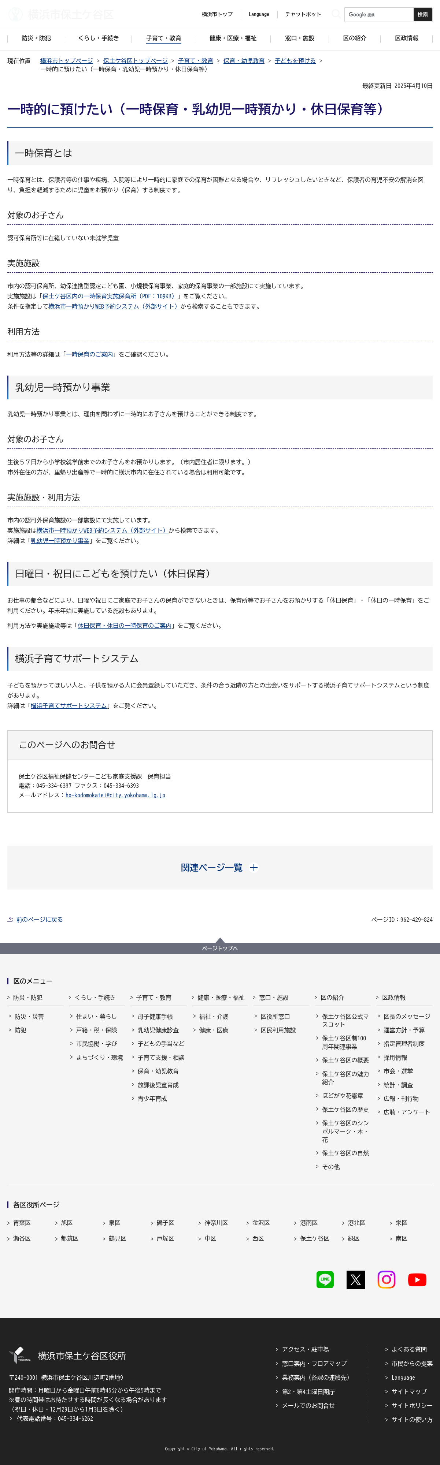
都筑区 (70, 1238)
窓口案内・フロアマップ (314, 1364)
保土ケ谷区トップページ (135, 61)
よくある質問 (409, 1349)
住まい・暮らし (96, 1016)
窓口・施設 (273, 997)
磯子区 (165, 1223)
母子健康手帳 (155, 1016)
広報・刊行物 (401, 1098)
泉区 (115, 1223)
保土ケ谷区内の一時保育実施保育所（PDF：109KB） (109, 296)
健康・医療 (214, 1030)
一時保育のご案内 (89, 354)
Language (403, 1377)
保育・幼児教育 (244, 61)
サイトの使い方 (412, 1420)
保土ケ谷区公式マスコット (345, 1021)
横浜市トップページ (66, 61)
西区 (258, 1238)
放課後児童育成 (158, 1085)
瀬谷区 (22, 1238)
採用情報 (395, 1057)
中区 (210, 1238)
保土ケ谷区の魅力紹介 (345, 1078)
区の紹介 (332, 997)
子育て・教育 (195, 61)
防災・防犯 (27, 997)
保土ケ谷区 (314, 1238)
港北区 (357, 1223)
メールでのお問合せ (308, 1406)
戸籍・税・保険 (96, 1030)
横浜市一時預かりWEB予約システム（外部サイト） (114, 306)
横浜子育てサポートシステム (69, 706)
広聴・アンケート (407, 1112)
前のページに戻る (39, 919)
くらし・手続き (95, 997)
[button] (220, 867)
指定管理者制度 (404, 1044)
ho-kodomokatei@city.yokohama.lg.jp (115, 795)
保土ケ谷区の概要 (345, 1060)
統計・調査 (398, 1085)
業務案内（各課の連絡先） (317, 1377)
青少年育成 (152, 1098)
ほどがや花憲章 (342, 1096)
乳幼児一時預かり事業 (60, 541)
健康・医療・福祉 (221, 997)
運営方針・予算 (404, 1030)
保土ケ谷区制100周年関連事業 (344, 1042)
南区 (401, 1238)
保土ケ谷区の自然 (345, 1153)
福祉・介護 (214, 1016)
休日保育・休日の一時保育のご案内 (124, 626)
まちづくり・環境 (99, 1057)
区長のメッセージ (407, 1016)
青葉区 (22, 1223)
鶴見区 (117, 1238)
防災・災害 (29, 1016)
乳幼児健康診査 (158, 1030)
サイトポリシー (412, 1406)
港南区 (309, 1223)
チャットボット (303, 14)
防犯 (20, 1030)
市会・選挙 (398, 1071)
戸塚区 (165, 1238)
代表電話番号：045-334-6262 (55, 1418)
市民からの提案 (412, 1364)
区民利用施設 (278, 1030)
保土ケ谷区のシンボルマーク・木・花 (345, 1131)
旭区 (67, 1223)
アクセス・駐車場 (305, 1349)
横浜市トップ (217, 14)
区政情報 (394, 997)
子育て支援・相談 (161, 1057)
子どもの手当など (161, 1044)
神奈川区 (216, 1223)
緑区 (354, 1238)
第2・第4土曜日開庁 (308, 1392)
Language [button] (259, 14)
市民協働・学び (96, 1044)
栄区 (401, 1223)
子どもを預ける (295, 61)
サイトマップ (409, 1392)
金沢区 (261, 1223)
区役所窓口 (275, 1016)
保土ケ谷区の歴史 (345, 1109)
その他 (331, 1167)
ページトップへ (220, 948)
